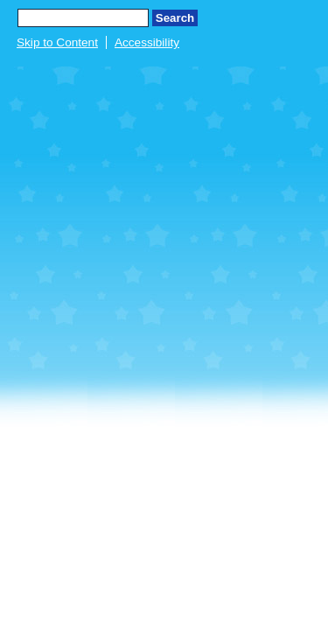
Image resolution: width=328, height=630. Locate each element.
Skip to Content (57, 42)
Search (175, 17)
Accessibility (147, 42)
